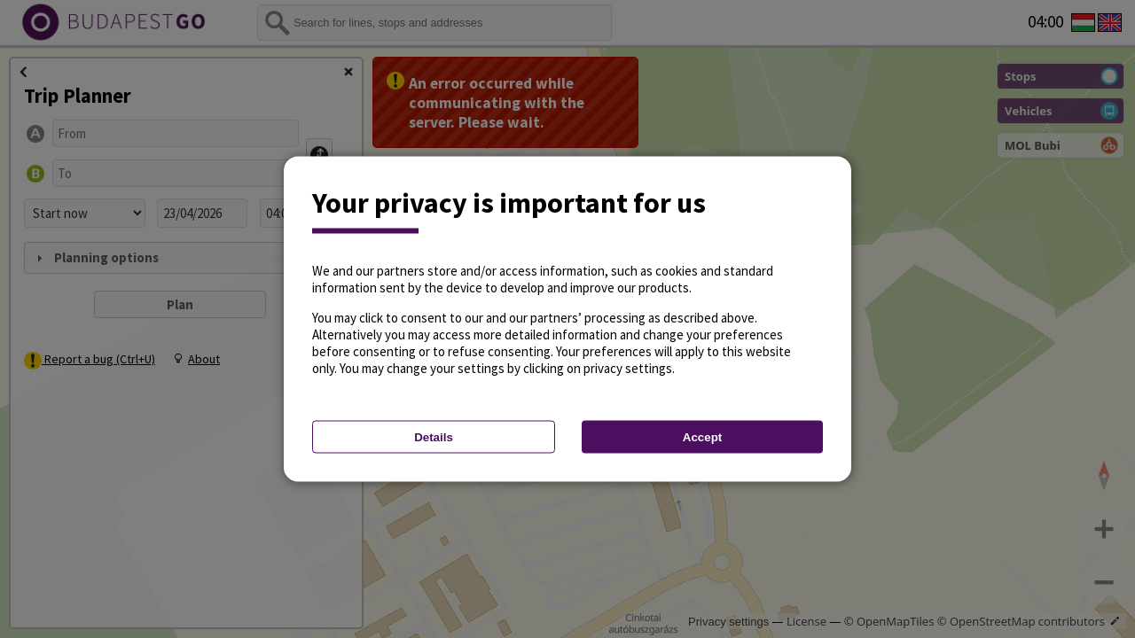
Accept (702, 437)
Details (433, 437)
